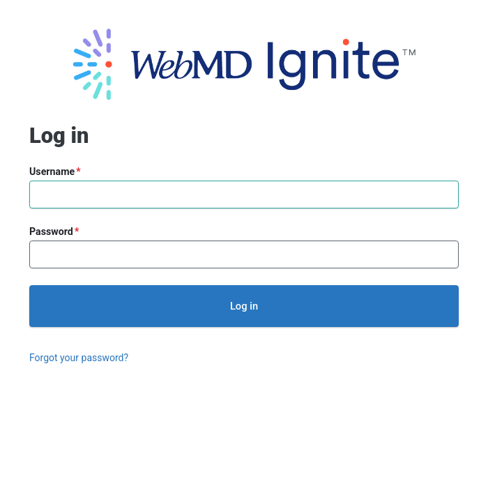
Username (52, 171)
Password (51, 231)
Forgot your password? (78, 357)
